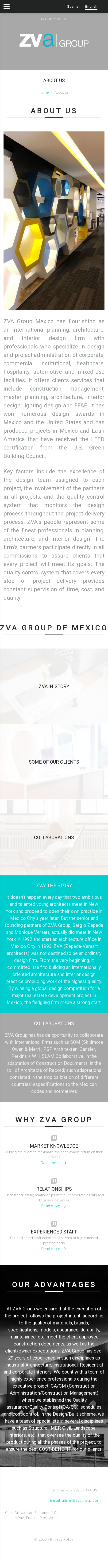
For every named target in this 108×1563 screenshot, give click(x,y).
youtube (62, 19)
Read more (51, 1162)
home (44, 92)
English (91, 6)
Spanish (74, 6)
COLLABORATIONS (54, 837)
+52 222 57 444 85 (81, 1490)
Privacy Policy (62, 1539)
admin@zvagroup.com (81, 1500)
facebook (46, 19)
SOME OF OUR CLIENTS (54, 762)
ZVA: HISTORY (54, 686)
